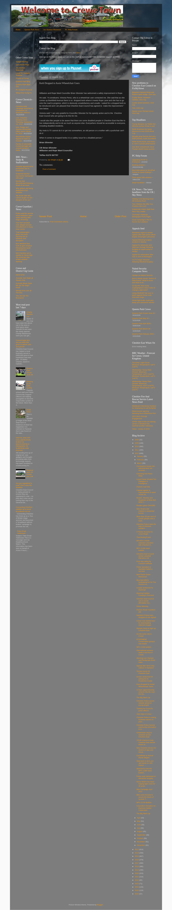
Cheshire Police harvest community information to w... (146, 727)
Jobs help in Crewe (144, 714)
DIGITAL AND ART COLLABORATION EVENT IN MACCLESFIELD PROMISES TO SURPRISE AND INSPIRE (23, 444)
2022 (137, 880)
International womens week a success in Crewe (145, 652)
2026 (137, 894)
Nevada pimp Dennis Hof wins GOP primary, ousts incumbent (144, 137)
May (139, 821)
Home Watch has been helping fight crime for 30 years (146, 784)
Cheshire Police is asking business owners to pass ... (146, 719)
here (78, 53)
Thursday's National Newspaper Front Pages (141, 216)
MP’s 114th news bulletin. (143, 549)
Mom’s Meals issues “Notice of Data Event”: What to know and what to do (144, 280)
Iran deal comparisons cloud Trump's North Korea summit (143, 148)
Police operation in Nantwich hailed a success (144, 569)
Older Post (120, 216)
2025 (137, 890)
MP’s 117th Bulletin (144, 802)
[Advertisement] (82, 195)
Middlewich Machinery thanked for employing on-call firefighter (144, 407)
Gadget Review (22, 62)
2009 (137, 443)
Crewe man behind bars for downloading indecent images (146, 623)
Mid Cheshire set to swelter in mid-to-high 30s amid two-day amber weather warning (24, 257)
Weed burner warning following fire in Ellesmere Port (144, 412)
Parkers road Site (143, 487)
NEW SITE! (20, 275)
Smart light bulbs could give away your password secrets (143, 301)
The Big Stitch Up (143, 697)
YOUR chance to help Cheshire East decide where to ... (146, 742)
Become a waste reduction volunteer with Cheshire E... (145, 543)
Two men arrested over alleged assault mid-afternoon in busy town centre (24, 226)
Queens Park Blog (23, 81)
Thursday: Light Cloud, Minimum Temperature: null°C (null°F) (143, 365)
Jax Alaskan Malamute (52, 30)
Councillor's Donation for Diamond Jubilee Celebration (146, 808)
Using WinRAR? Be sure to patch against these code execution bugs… (142, 295)
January (140, 456)
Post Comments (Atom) (59, 222)
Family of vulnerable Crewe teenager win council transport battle (24, 147)
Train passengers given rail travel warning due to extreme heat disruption (22, 236)
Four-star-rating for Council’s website (144, 562)
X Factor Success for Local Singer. (145, 533)
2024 (137, 887)
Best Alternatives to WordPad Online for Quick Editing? (143, 171)
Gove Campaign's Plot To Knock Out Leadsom (142, 221)
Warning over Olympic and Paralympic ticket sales (146, 660)
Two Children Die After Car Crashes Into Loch (142, 205)
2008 (137, 440)
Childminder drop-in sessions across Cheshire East (144, 735)
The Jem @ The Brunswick (22, 297)
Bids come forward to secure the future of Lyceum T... (145, 797)
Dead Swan (29, 411)
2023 (137, 884)
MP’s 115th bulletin (144, 647)
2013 (137, 849)
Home (18, 30)
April (139, 818)
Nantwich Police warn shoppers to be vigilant (146, 616)
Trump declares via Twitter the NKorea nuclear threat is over (144, 125)
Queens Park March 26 (141, 329)
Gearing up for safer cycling (30, 385)
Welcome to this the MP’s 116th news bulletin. (144, 771)
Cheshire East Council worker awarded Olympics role (145, 556)
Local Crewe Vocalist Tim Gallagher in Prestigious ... (146, 481)
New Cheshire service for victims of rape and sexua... (146, 750)
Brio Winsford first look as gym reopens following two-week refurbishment (24, 247)
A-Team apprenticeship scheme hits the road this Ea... (146, 692)
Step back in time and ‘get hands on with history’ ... (145, 763)
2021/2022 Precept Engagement (139, 417)
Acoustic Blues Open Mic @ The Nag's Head (24, 285)
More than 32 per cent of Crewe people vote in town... (146, 519)
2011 (137, 450)
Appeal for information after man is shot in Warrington (142, 256)
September (141, 835)
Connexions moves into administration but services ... (146, 468)
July (139, 828)
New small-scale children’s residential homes (145, 511)
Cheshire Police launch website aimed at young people (145, 703)
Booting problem (138, 165)
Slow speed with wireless (142, 177)
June (139, 825)
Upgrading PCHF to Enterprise (139, 161)
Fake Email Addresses (21, 532)
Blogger (100, 905)
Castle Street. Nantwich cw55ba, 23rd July (141, 99)
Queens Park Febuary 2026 (143, 334)
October (140, 838)
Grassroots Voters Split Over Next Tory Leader (143, 210)
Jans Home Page (22, 65)
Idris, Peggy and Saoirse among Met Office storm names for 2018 (23, 130)
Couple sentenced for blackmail (145, 589)
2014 (137, 853)
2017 (137, 863)
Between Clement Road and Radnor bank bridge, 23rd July (144, 93)
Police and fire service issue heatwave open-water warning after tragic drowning (24, 216)
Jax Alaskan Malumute (20, 69)
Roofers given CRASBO (146, 505)
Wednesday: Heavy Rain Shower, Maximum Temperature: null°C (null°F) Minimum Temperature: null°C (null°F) (143, 374)
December (141, 845)
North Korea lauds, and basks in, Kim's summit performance (143, 143)
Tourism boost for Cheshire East (143, 672)
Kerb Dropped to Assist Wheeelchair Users (145, 685)
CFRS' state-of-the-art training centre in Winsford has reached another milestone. (144, 424)
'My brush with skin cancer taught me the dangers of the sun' (24, 198)
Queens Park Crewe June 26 (30, 371)
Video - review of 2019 (141, 429)
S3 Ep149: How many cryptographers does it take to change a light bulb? (143, 288)
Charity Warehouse (30, 314)
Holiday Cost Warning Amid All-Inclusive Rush (142, 200)
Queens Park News (31, 30)
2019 (137, 870)
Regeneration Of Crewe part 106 (30, 473)
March (139, 463)
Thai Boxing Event (144, 537)
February (140, 460)
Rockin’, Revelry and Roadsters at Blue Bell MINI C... (146, 500)
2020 (137, 873)
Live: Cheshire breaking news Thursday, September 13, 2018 (24, 121)
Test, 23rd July (137, 108)
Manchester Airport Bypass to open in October (23, 139)
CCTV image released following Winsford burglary (142, 261)
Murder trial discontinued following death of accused (24, 183)
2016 (137, 860)
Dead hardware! (138, 183)
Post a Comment (49, 169)
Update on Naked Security (142, 275)
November (141, 842)
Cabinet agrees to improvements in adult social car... (146, 492)
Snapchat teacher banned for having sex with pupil (24, 176)
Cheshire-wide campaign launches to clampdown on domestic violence (24, 109)
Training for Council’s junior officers (145, 710)
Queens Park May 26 (140, 318)
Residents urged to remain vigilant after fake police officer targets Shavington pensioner (144, 235)
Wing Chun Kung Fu (24, 93)
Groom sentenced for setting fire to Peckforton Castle (145, 679)
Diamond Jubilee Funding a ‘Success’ (145, 594)
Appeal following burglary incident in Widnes (142, 241)
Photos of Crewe (22, 78)
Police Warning (142, 606)
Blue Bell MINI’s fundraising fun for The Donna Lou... (146, 582)
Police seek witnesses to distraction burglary (146, 777)
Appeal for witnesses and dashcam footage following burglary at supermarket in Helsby (142, 248)
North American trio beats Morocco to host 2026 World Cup (143, 131)
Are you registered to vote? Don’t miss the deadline (24, 485)
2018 (137, 866)
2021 (137, 877)
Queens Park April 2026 (141, 324)
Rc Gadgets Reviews (24, 90)
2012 (137, 453)
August (140, 831)
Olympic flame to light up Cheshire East (146, 629)
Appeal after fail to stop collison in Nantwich (145, 667)
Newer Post (45, 216)
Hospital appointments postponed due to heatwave (24, 168)
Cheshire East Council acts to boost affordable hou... (145, 601)
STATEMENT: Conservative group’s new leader (146, 641)
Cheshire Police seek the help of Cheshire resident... (146, 526)
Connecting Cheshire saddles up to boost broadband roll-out (24, 509)
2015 (137, 856)
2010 (137, 446)
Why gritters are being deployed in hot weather (24, 190)
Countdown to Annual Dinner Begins (145, 757)
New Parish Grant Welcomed (143, 576)
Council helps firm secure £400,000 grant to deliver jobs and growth (23, 343)
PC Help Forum (71, 30)
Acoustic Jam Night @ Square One (24, 279)
